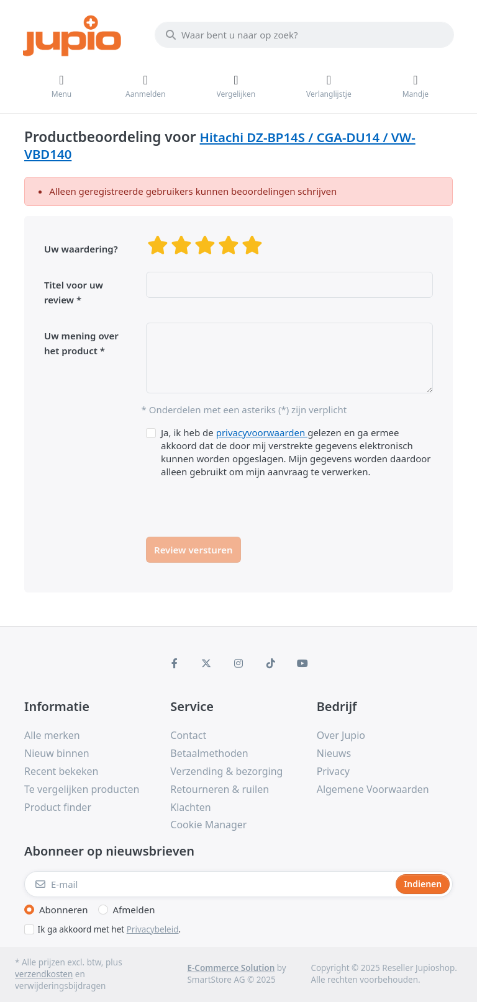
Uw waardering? (81, 249)
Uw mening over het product (81, 343)
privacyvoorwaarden (262, 432)
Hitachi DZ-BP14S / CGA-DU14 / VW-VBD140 (220, 145)
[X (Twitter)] (206, 663)
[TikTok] (270, 663)
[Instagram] (238, 663)
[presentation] (240, 502)
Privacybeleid (153, 929)
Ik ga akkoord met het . (109, 929)
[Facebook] (174, 663)
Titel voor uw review (73, 292)
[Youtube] (302, 663)
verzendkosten (44, 974)
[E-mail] (208, 884)
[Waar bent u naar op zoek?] (304, 35)
